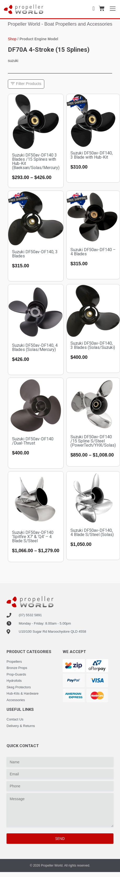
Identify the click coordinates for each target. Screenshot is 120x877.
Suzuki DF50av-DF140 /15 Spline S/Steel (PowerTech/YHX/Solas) (93, 441)
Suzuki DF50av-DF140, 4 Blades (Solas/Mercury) (35, 347)
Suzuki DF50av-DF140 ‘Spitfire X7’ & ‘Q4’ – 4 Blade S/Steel (32, 536)
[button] (26, 84)
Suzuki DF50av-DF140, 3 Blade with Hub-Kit (91, 155)
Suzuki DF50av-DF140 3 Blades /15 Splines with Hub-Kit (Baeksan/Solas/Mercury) (35, 161)
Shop (12, 39)
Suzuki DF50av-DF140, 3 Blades (35, 253)
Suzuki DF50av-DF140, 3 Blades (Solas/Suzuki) (92, 345)
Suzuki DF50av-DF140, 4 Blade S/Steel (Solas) (92, 532)
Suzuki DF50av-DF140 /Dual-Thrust (32, 441)
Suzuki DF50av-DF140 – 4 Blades (93, 251)
